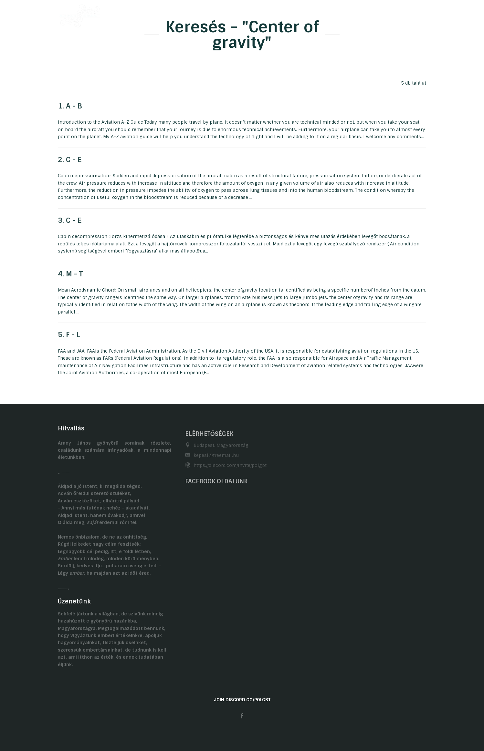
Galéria (277, 14)
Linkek (387, 14)
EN (423, 14)
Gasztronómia (315, 14)
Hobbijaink (244, 14)
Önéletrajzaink (202, 14)
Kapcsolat (355, 14)
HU (410, 14)
